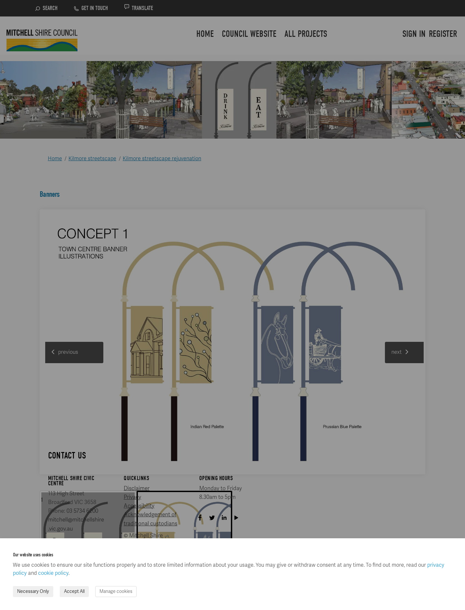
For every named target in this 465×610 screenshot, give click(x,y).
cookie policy (53, 573)
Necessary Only (33, 591)
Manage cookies (115, 591)
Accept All (74, 591)
